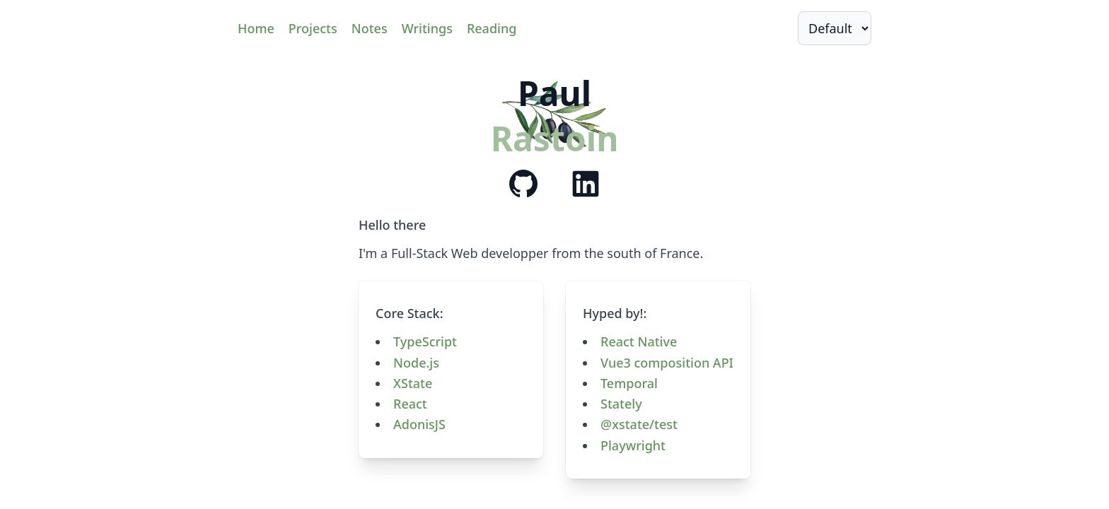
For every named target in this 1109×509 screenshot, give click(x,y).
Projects (313, 28)
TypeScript (425, 341)
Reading (491, 28)
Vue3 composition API (666, 362)
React (410, 403)
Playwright (633, 445)
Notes (370, 28)
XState (412, 383)
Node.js (416, 362)
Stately (621, 403)
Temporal (629, 383)
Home (256, 28)
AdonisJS (419, 424)
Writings (427, 28)
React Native (638, 341)
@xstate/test (639, 424)
